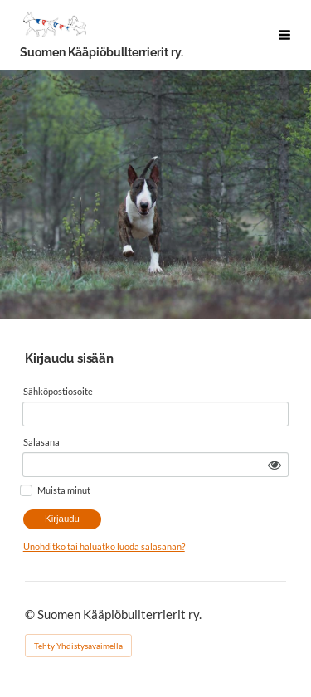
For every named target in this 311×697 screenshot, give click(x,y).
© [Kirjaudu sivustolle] (31, 614)
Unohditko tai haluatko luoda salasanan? (104, 546)
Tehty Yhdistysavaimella (78, 646)
